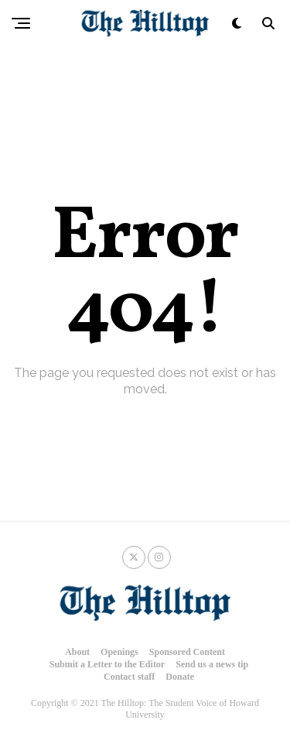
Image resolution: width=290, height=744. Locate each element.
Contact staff (129, 676)
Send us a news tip (212, 664)
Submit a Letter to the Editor (107, 664)
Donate (179, 676)
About (77, 651)
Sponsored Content (187, 651)
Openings (119, 651)
